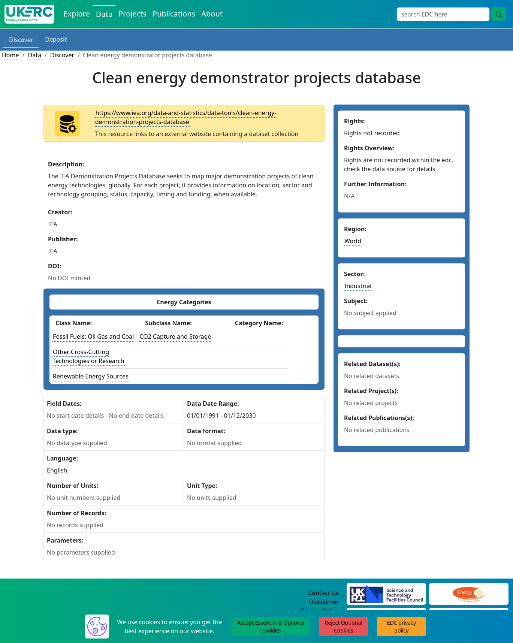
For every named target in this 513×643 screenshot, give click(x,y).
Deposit (56, 39)
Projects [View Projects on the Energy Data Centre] (132, 14)
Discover (21, 40)
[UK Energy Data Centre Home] (29, 14)
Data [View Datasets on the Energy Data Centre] (104, 14)
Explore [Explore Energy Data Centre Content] (76, 14)
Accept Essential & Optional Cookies (271, 626)
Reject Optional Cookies (343, 626)
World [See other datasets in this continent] (352, 241)
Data (34, 55)
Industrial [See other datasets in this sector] (357, 286)
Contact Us (323, 593)
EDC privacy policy (401, 626)
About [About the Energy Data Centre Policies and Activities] (212, 14)
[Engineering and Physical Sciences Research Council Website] (468, 593)
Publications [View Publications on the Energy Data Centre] (174, 14)
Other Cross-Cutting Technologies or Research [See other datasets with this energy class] (88, 356)
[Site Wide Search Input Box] (443, 14)
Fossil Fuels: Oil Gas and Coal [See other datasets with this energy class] (93, 336)
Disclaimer (324, 602)
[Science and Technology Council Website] (386, 593)
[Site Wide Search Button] (498, 14)
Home (10, 55)
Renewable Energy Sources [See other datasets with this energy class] (91, 376)
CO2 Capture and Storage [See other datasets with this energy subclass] (175, 336)
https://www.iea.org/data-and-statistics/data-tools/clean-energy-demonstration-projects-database (186, 117)
